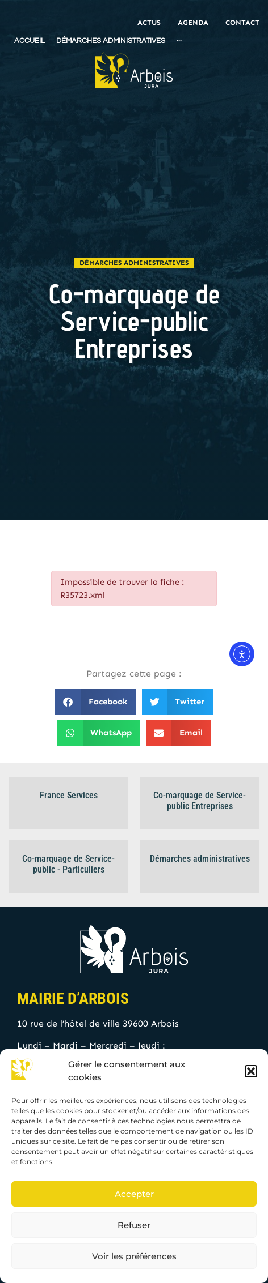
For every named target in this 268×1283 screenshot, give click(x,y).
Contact (242, 22)
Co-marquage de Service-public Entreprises (199, 800)
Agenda (193, 22)
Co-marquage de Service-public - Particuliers (68, 864)
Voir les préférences (134, 1256)
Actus (149, 22)
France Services (69, 795)
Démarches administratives (134, 263)
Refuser (134, 1225)
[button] (251, 1071)
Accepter (134, 1193)
